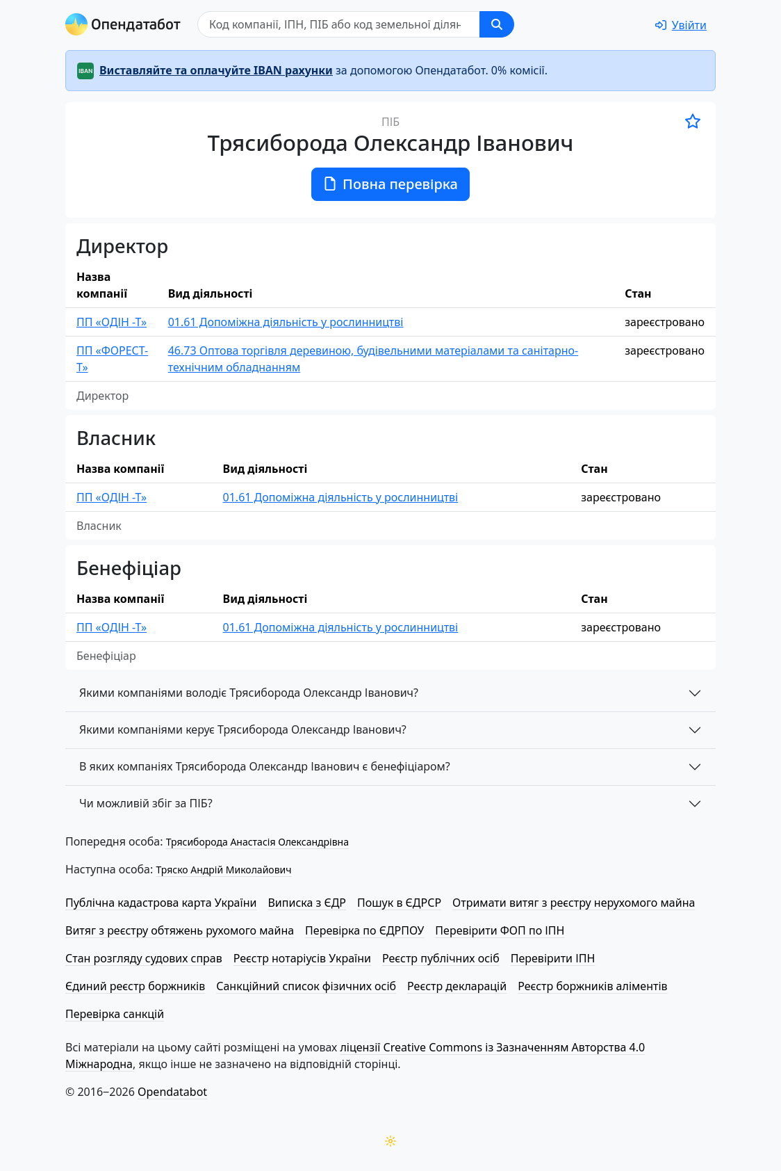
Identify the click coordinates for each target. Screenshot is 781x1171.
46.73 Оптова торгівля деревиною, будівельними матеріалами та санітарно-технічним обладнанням (373, 359)
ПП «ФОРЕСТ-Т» (112, 359)
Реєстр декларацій (457, 986)
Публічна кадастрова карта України (160, 902)
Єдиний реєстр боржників (135, 986)
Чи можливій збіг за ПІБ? (146, 803)
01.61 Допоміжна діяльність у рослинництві (286, 322)
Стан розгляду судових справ (143, 958)
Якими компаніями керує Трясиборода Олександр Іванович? (242, 729)
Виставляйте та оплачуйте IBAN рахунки (216, 70)
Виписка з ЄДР (307, 902)
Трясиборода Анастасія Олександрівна (257, 841)
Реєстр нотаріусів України (302, 958)
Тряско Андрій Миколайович (223, 869)
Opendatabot (172, 1091)
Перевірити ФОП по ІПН (499, 930)
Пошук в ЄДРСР (399, 902)
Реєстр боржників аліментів (592, 986)
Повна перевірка (390, 184)
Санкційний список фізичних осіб (306, 986)
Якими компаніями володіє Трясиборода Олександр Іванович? (248, 692)
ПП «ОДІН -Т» (111, 322)
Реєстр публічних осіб (441, 958)
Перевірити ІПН (553, 958)
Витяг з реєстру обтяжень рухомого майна (179, 930)
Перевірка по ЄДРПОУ (364, 930)
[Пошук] (338, 24)
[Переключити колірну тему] (390, 1141)
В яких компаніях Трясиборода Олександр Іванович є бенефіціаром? (264, 766)
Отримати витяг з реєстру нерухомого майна (573, 902)
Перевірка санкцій (114, 1013)
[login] (681, 25)
